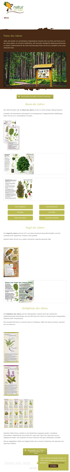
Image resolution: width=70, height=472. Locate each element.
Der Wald (52, 212)
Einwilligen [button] (53, 466)
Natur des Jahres (20, 218)
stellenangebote (9, 463)
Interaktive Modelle (51, 218)
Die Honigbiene (20, 207)
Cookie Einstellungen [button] (58, 463)
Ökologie (20, 212)
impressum (18, 463)
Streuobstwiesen (52, 207)
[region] (35, 69)
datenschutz (26, 463)
